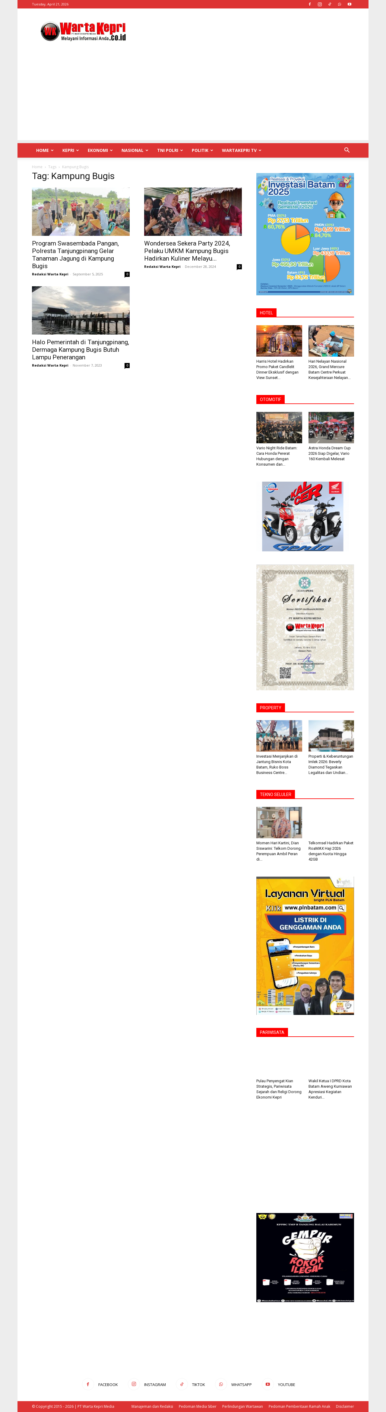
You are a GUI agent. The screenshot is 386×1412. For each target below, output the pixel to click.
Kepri (70, 150)
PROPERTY (270, 707)
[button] (347, 151)
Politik (202, 150)
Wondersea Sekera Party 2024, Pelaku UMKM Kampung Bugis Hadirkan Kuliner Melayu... (187, 251)
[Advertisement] (244, 30)
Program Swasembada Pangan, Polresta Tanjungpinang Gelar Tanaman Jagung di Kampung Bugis (75, 255)
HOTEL (266, 312)
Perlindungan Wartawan (242, 1406)
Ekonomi (100, 150)
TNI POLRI (170, 150)
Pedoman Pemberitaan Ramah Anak (299, 1406)
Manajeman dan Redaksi (152, 1406)
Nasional (135, 150)
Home (45, 150)
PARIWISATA (272, 1032)
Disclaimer (345, 1406)
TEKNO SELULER (275, 794)
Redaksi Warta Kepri (50, 274)
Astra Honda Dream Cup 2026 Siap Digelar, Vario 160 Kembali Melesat (329, 453)
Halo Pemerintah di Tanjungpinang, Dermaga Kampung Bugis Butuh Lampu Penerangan (80, 350)
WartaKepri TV (241, 150)
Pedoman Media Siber (198, 1406)
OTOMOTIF (270, 399)
